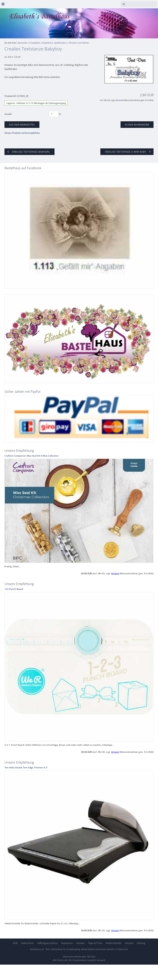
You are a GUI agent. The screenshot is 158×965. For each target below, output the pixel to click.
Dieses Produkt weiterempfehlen (22, 132)
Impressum (67, 942)
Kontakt (80, 942)
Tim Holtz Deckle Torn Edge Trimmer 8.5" (26, 767)
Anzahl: (8, 113)
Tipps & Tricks (95, 942)
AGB (15, 942)
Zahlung (141, 942)
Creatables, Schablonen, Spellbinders (48, 42)
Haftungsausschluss (47, 942)
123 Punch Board (13, 588)
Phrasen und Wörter (79, 42)
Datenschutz (27, 942)
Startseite (22, 42)
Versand (119, 100)
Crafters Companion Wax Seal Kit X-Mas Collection (31, 455)
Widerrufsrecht (113, 942)
